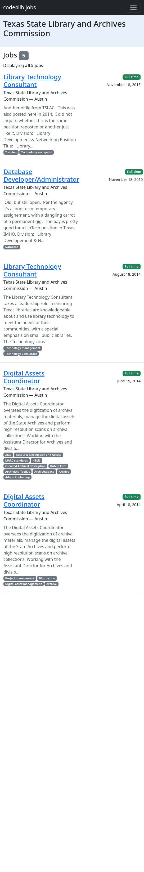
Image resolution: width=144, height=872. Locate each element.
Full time (131, 77)
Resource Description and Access (38, 455)
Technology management (22, 348)
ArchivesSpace (44, 471)
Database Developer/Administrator (41, 175)
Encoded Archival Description (25, 466)
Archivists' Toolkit (17, 471)
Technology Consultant (21, 354)
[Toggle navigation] (133, 7)
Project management (19, 578)
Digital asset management (23, 584)
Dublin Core (58, 466)
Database (11, 247)
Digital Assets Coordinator (23, 377)
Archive (64, 471)
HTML (36, 460)
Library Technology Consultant (32, 80)
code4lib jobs (19, 7)
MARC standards (16, 460)
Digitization (47, 578)
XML (8, 455)
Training (11, 152)
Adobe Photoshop (17, 477)
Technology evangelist (36, 152)
